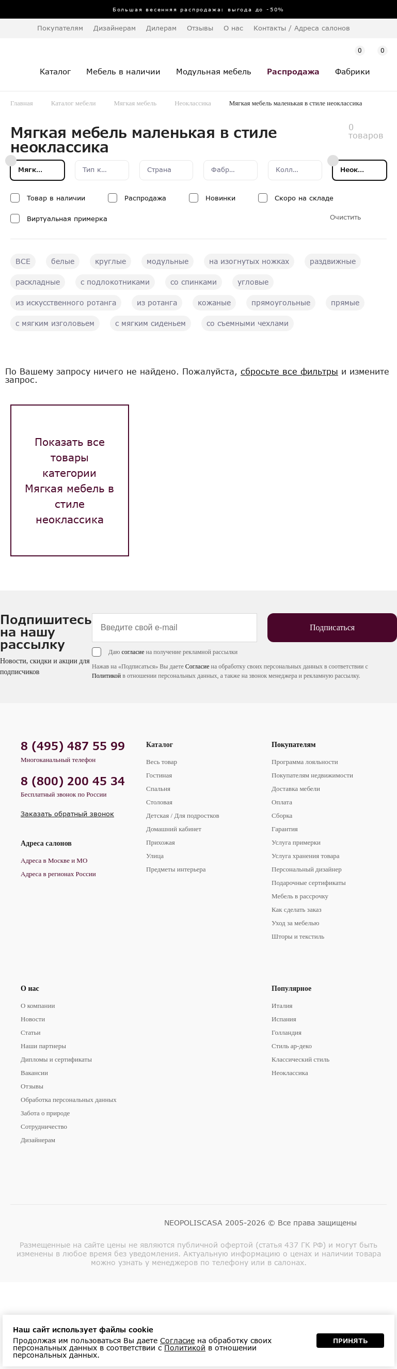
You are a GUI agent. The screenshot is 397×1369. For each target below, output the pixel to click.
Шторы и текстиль (298, 936)
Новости (33, 1019)
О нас (30, 988)
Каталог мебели (73, 103)
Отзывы (200, 28)
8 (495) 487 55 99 (73, 745)
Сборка (282, 815)
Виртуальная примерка (67, 218)
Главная (21, 103)
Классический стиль (300, 1059)
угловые (252, 281)
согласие (132, 652)
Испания (284, 1019)
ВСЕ (22, 261)
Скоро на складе (304, 198)
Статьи (30, 1032)
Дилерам (161, 28)
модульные (167, 261)
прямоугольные (280, 302)
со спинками (193, 281)
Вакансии (34, 1073)
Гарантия (285, 829)
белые (62, 261)
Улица (155, 856)
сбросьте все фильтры (289, 371)
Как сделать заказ (297, 909)
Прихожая (160, 842)
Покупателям (294, 745)
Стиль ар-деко (292, 1046)
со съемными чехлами (248, 323)
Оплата (282, 802)
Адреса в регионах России (58, 874)
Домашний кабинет (173, 829)
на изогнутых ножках (249, 261)
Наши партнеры (43, 1046)
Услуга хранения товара (305, 856)
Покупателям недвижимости (312, 775)
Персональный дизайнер (307, 869)
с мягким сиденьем (150, 323)
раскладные (37, 281)
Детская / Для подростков (182, 815)
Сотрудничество (44, 1126)
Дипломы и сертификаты (56, 1059)
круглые (110, 261)
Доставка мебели (296, 788)
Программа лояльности (305, 762)
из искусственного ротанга (65, 302)
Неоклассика (192, 103)
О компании (38, 1005)
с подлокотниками (115, 281)
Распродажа (145, 198)
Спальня (158, 788)
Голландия (286, 1032)
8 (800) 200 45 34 (73, 780)
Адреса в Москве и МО (54, 860)
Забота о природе (45, 1113)
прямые (345, 302)
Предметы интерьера (176, 869)
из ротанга (157, 302)
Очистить (345, 217)
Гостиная (159, 775)
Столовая (159, 802)
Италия (282, 1005)
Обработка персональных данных (69, 1099)
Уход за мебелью (295, 923)
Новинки (220, 198)
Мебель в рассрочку (300, 896)
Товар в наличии (56, 198)
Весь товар (161, 762)
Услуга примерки (296, 842)
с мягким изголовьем (54, 323)
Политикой (106, 675)
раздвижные (333, 261)
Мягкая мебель (135, 103)
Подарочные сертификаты (309, 882)
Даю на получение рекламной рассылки (172, 652)
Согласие (197, 666)
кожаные (214, 302)
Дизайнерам (114, 28)
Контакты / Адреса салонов (301, 28)
